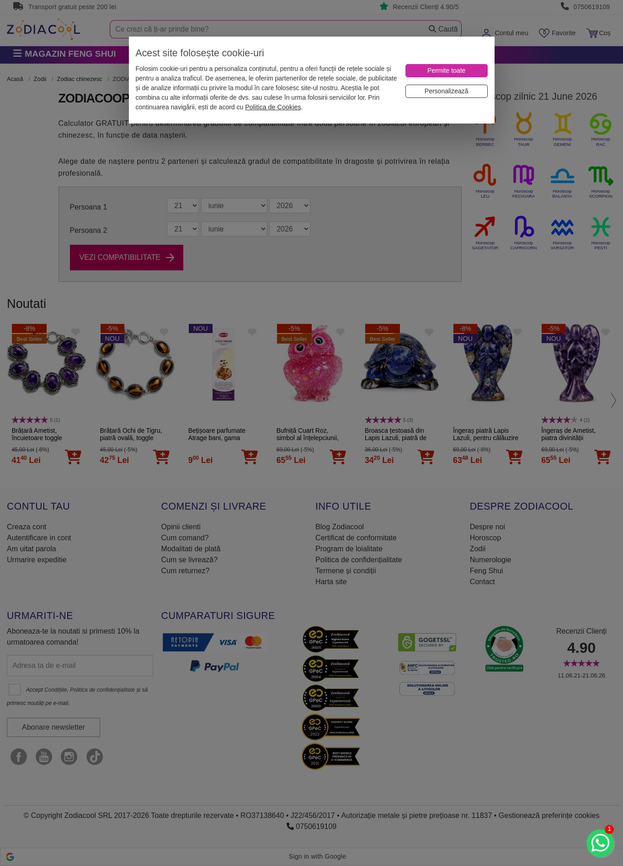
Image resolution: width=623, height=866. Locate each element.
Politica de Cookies (273, 107)
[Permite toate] (446, 70)
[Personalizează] (446, 91)
